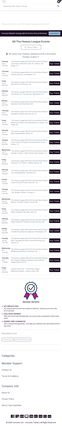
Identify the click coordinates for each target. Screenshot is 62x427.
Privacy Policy (8, 399)
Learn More (54, 33)
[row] (31, 64)
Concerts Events (8, 339)
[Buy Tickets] (54, 63)
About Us (6, 393)
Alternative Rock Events (22, 339)
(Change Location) (30, 57)
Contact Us (6, 370)
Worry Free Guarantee (11, 405)
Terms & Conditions (10, 376)
